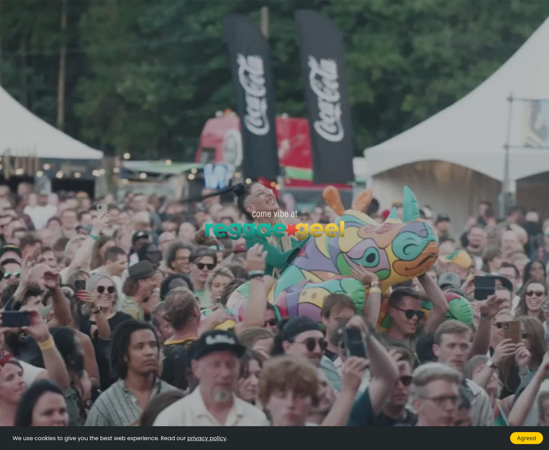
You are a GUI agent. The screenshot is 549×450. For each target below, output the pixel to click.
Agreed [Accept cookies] (526, 438)
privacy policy (206, 438)
